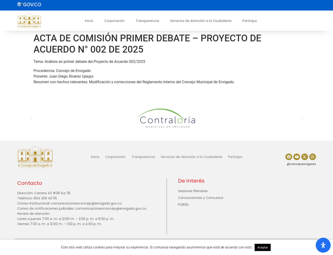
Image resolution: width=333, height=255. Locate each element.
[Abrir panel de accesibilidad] (323, 245)
